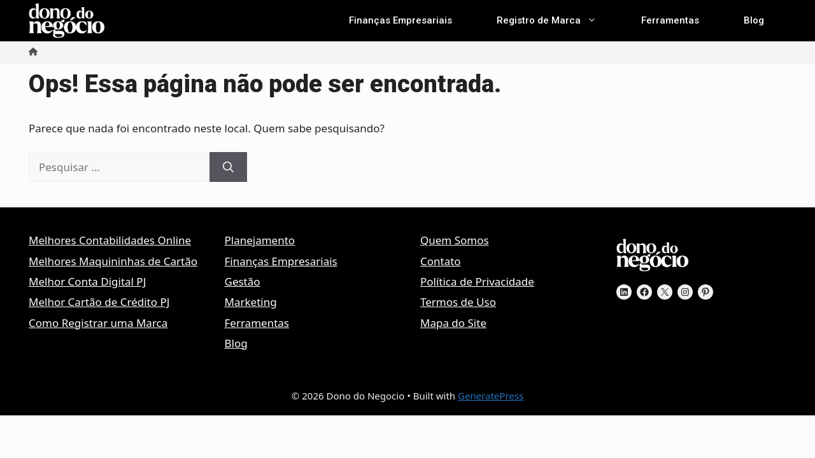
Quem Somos (454, 240)
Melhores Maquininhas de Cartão (113, 261)
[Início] (33, 52)
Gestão (242, 281)
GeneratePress (490, 395)
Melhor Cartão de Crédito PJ (99, 302)
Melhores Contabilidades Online (110, 240)
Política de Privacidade (477, 281)
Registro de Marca (558, 21)
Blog (754, 20)
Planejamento (260, 240)
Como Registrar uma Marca (98, 323)
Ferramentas (670, 20)
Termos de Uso (458, 302)
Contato (440, 261)
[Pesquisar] (228, 167)
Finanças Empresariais (400, 20)
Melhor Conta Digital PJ (87, 281)
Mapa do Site (453, 323)
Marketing (251, 302)
